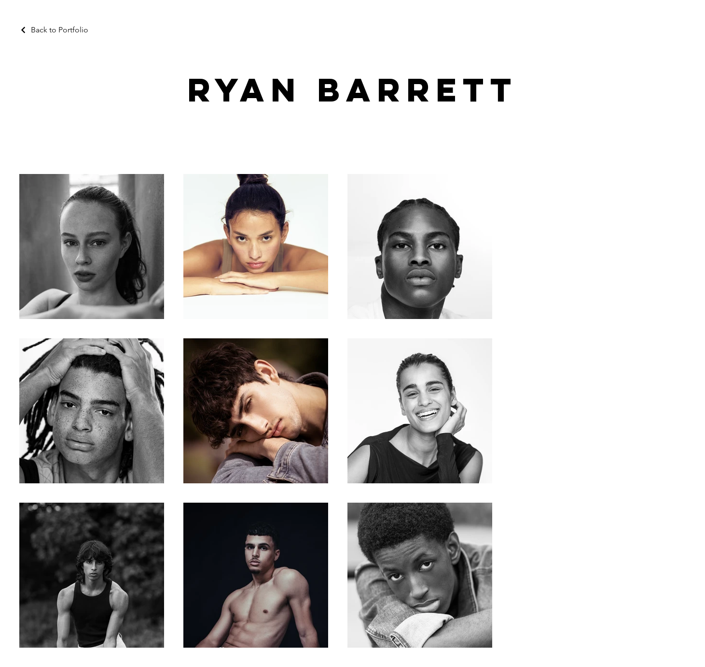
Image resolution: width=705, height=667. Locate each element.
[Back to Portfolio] (53, 29)
